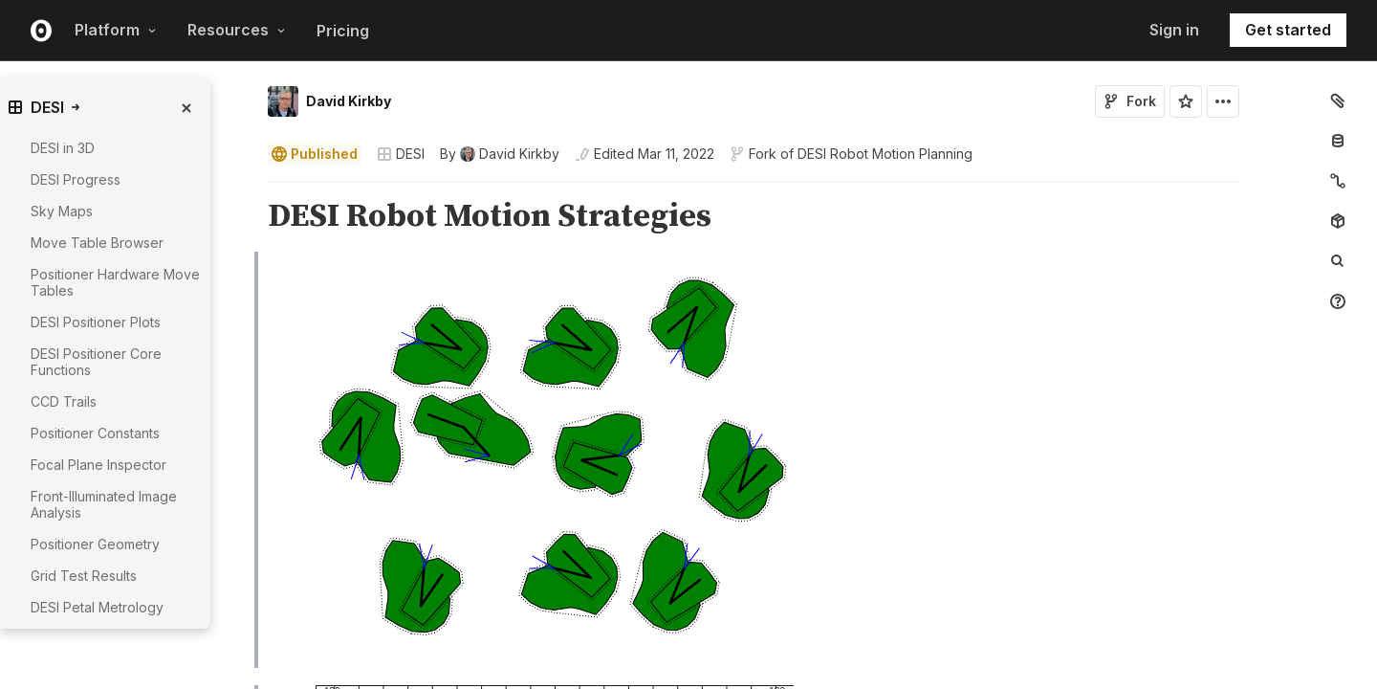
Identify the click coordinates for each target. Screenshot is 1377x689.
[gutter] (160, 636)
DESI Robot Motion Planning (885, 153)
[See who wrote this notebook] (499, 154)
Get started (1288, 29)
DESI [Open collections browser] (401, 153)
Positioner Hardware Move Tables (115, 282)
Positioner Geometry (95, 544)
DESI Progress (75, 179)
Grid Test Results (84, 575)
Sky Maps (62, 211)
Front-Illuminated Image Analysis (104, 504)
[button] (245, 190)
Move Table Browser (97, 242)
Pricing (343, 30)
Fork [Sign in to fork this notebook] (1130, 101)
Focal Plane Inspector (98, 464)
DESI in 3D (63, 148)
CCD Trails (64, 401)
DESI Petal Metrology (97, 607)
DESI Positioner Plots (96, 322)
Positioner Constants (95, 433)
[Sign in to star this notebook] (1185, 101)
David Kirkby (348, 101)
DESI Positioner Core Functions (96, 361)
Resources (236, 29)
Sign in (1174, 29)
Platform (116, 29)
